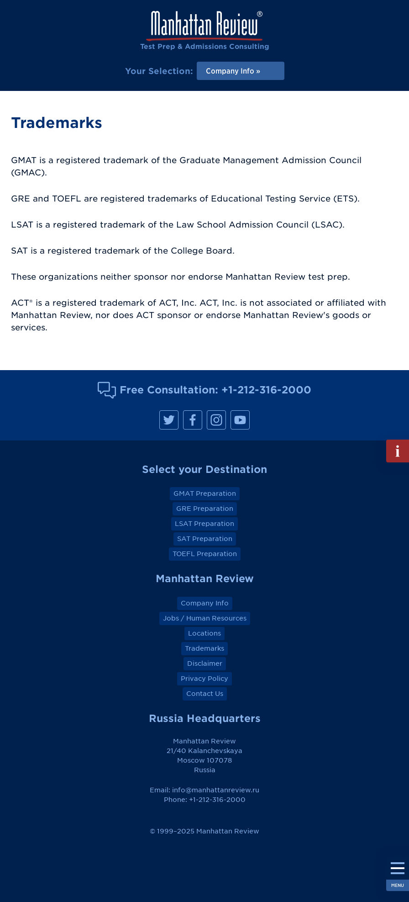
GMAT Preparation (204, 493)
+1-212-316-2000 (266, 389)
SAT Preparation (204, 538)
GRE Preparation (204, 508)
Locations (204, 633)
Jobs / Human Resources (204, 618)
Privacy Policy (204, 678)
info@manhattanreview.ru (215, 790)
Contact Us (204, 693)
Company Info (205, 603)
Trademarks (204, 648)
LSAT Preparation (204, 523)
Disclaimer (204, 663)
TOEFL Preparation (205, 553)
